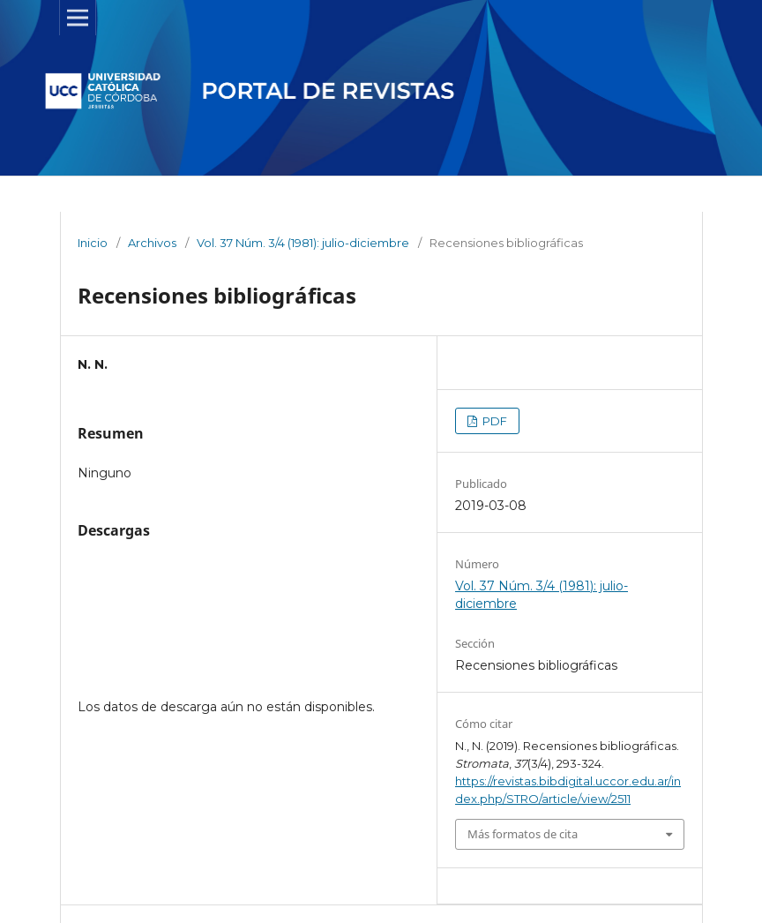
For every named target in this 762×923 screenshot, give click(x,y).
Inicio (93, 243)
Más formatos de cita (522, 834)
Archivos (152, 243)
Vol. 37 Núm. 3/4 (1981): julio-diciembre (303, 243)
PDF (493, 421)
